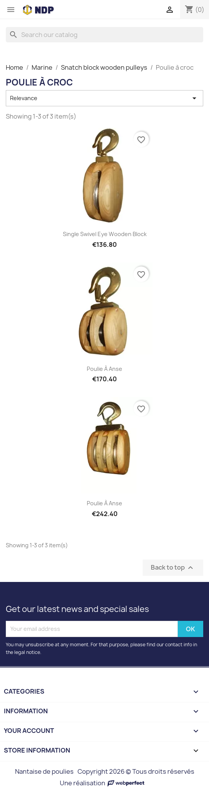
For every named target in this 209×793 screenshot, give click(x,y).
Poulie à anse (104, 368)
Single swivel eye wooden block (105, 234)
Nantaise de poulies (44, 771)
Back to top (173, 567)
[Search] (104, 34)
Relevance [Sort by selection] (104, 98)
